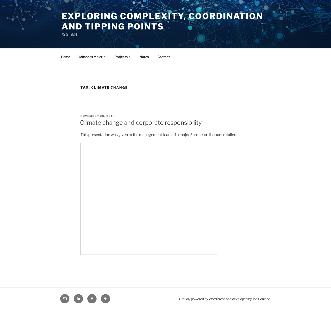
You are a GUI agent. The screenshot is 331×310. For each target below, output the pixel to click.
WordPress (217, 299)
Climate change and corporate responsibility (141, 122)
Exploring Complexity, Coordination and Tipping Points (162, 21)
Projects (123, 57)
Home (65, 57)
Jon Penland (261, 299)
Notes (144, 57)
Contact (163, 57)
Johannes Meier (93, 57)
